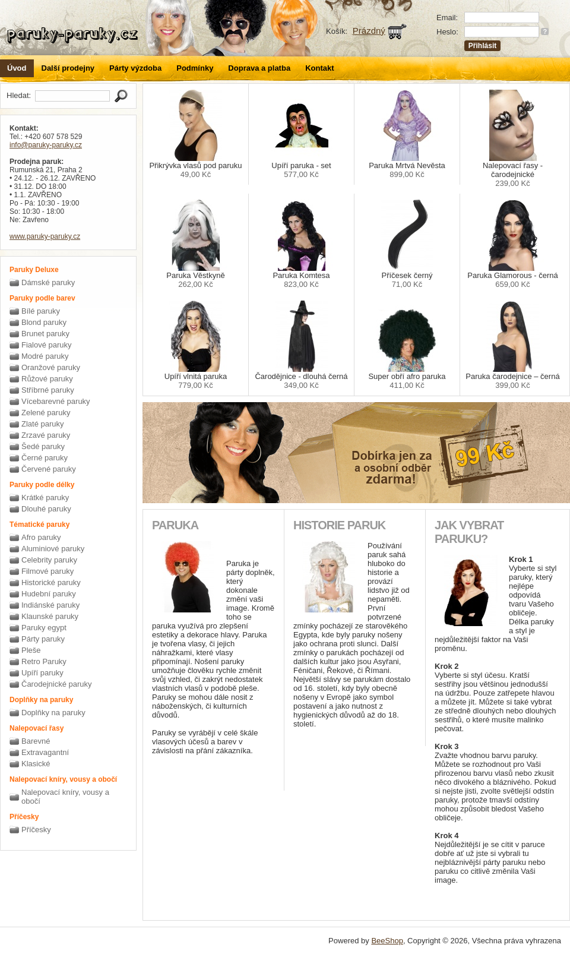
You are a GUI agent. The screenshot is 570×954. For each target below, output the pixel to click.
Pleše (31, 650)
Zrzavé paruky (45, 435)
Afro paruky (41, 537)
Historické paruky (51, 582)
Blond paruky (43, 322)
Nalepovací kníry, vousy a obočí (65, 796)
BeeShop (387, 940)
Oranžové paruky (50, 367)
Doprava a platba (259, 68)
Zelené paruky (45, 412)
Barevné (35, 741)
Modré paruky (44, 356)
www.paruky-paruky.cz (45, 236)
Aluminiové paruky (52, 548)
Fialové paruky (46, 344)
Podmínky (194, 68)
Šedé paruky (43, 446)
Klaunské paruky (49, 616)
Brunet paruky (45, 333)
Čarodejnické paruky (56, 684)
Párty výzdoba (135, 68)
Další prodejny (68, 68)
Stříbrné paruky (47, 390)
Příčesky (36, 829)
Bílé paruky (40, 311)
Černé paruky (44, 457)
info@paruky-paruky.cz (46, 145)
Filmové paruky (47, 571)
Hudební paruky (48, 593)
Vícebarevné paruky (55, 401)
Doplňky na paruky (53, 712)
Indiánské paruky (50, 605)
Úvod (17, 68)
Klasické (35, 763)
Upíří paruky (42, 672)
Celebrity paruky (49, 559)
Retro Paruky (43, 661)
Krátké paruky (45, 497)
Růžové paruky (47, 378)
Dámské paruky (48, 282)
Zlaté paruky (42, 423)
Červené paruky (48, 469)
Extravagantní (45, 752)
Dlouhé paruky (46, 508)
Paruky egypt (43, 627)
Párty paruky (43, 638)
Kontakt (319, 68)
